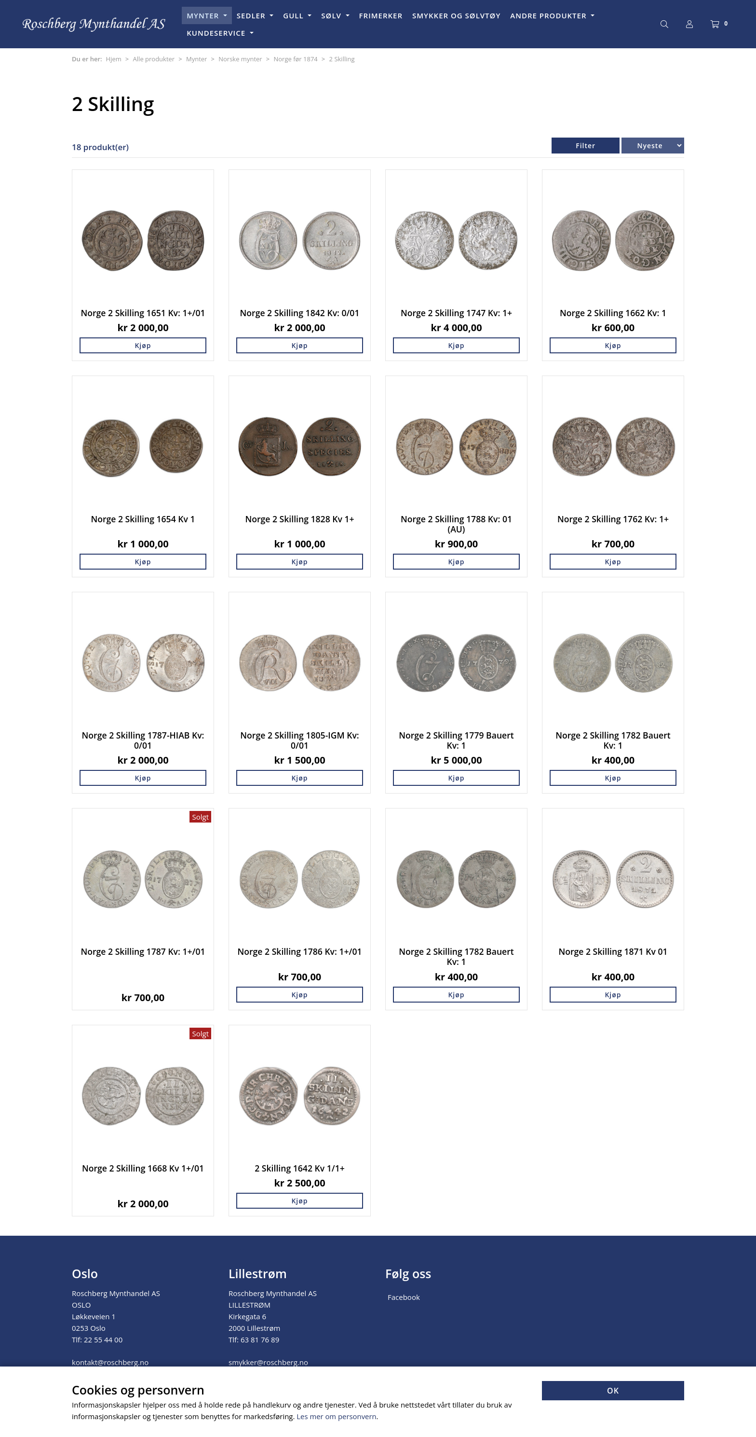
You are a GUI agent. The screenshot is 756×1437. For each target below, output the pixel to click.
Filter (585, 145)
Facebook (404, 1297)
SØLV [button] (332, 15)
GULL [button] (294, 15)
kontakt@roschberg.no (110, 1362)
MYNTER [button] (204, 15)
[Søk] (664, 24)
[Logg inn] (689, 24)
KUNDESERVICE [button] (217, 33)
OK (613, 1391)
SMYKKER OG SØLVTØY (456, 15)
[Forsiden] (94, 24)
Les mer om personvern (337, 1417)
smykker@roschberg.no (268, 1362)
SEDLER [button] (252, 15)
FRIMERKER (381, 15)
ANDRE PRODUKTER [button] (549, 15)
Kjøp (143, 345)
